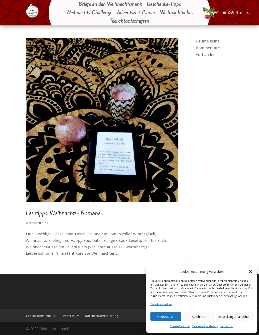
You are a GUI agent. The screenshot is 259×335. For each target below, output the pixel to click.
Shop (210, 13)
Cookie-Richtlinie (180, 326)
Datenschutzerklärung (205, 326)
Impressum (226, 326)
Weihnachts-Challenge (89, 13)
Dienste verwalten (161, 304)
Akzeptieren (165, 316)
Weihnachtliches (176, 13)
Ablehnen (198, 316)
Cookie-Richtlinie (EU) (41, 316)
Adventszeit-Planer (136, 13)
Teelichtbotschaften (129, 21)
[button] (250, 272)
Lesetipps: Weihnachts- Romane (63, 213)
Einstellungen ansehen (234, 316)
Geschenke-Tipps (164, 5)
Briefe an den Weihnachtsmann (110, 5)
